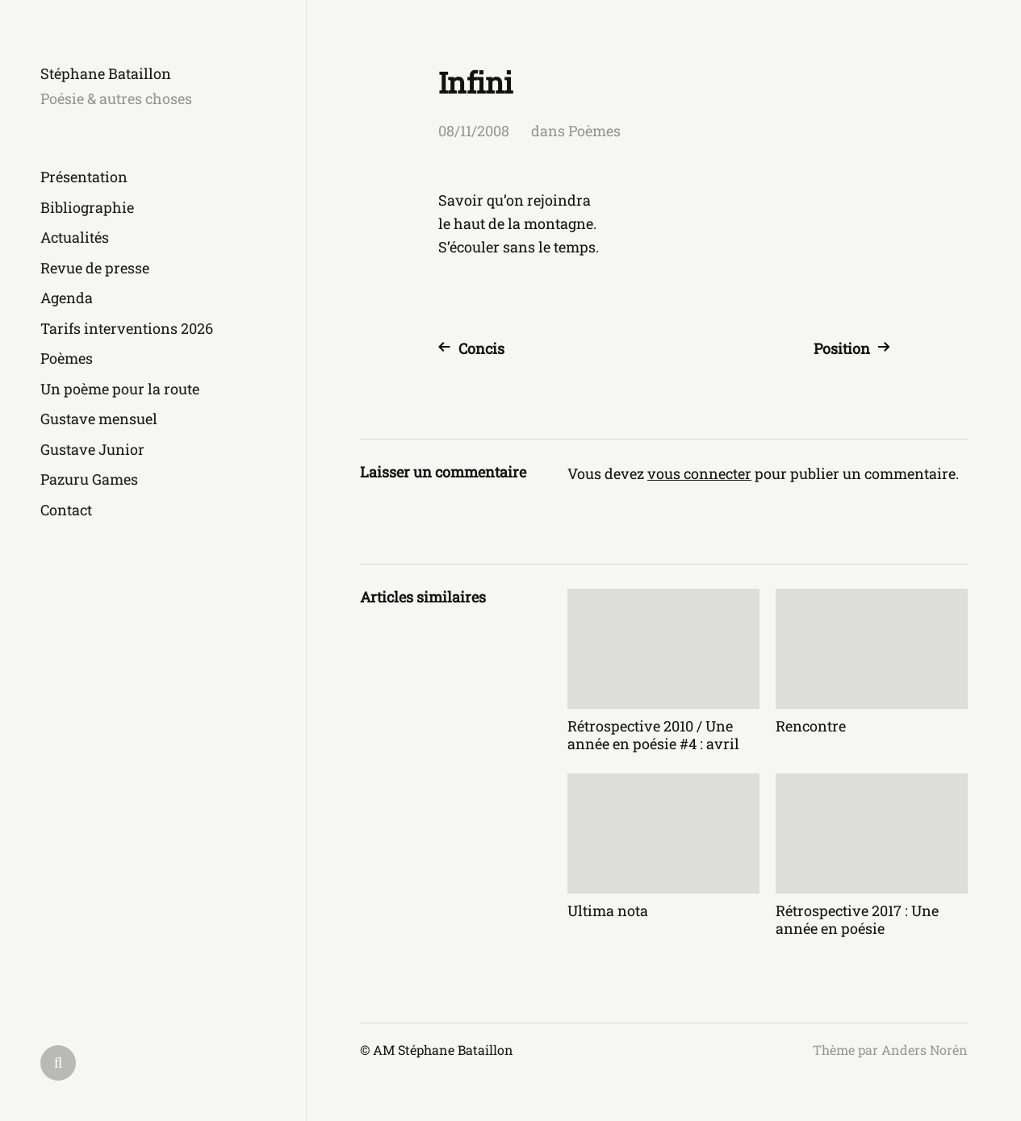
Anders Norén (924, 1049)
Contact (66, 509)
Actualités (74, 237)
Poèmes (66, 358)
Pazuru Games (89, 479)
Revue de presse (94, 267)
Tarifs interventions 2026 (126, 328)
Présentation (84, 176)
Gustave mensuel (98, 418)
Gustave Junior (92, 449)
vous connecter (699, 473)
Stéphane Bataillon (105, 73)
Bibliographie (87, 207)
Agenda (66, 297)
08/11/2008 (473, 130)
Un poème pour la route (119, 388)
